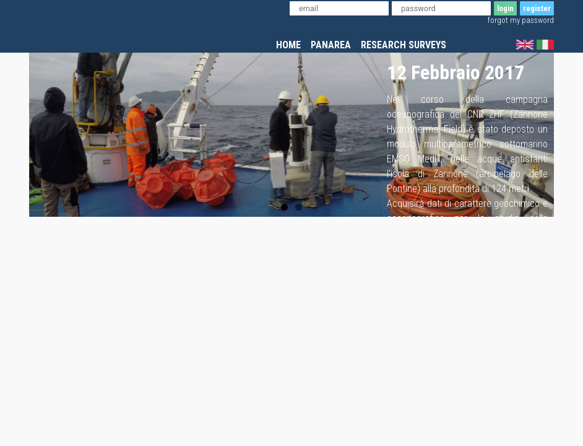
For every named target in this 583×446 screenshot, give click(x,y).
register (537, 8)
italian (545, 45)
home (288, 45)
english (524, 45)
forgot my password (521, 20)
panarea (331, 45)
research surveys (403, 45)
